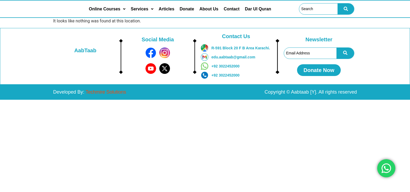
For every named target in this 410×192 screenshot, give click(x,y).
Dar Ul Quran (258, 9)
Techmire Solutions (106, 92)
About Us (209, 9)
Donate (187, 9)
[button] (107, 9)
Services (142, 9)
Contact (232, 9)
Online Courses (107, 9)
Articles (166, 9)
